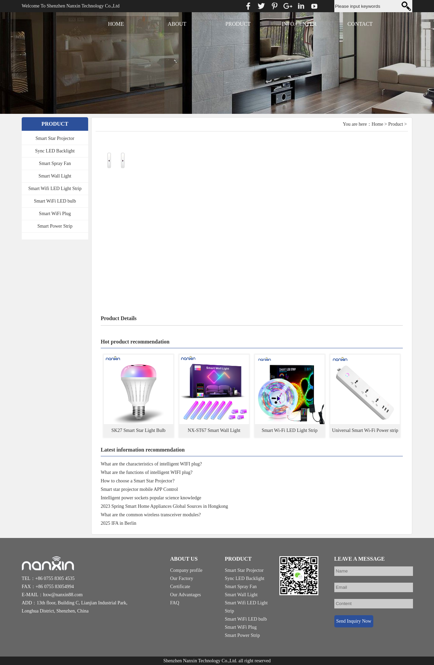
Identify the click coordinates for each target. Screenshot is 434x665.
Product (395, 124)
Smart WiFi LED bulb (55, 201)
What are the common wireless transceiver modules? (151, 514)
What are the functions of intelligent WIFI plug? (147, 472)
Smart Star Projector (55, 138)
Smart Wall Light (55, 176)
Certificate (180, 586)
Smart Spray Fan (55, 163)
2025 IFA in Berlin (118, 523)
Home (377, 124)
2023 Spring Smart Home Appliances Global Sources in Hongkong (164, 506)
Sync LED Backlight (55, 150)
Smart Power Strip (54, 226)
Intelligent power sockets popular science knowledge (151, 497)
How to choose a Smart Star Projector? (138, 480)
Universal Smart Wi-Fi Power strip (365, 430)
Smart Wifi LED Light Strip (54, 188)
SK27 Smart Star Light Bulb (138, 430)
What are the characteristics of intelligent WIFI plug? (151, 463)
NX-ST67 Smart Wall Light (214, 430)
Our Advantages (185, 594)
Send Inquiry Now (353, 621)
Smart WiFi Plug (55, 213)
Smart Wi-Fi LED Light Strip (290, 430)
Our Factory (181, 578)
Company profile (186, 570)
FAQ (174, 602)
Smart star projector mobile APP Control (139, 489)
